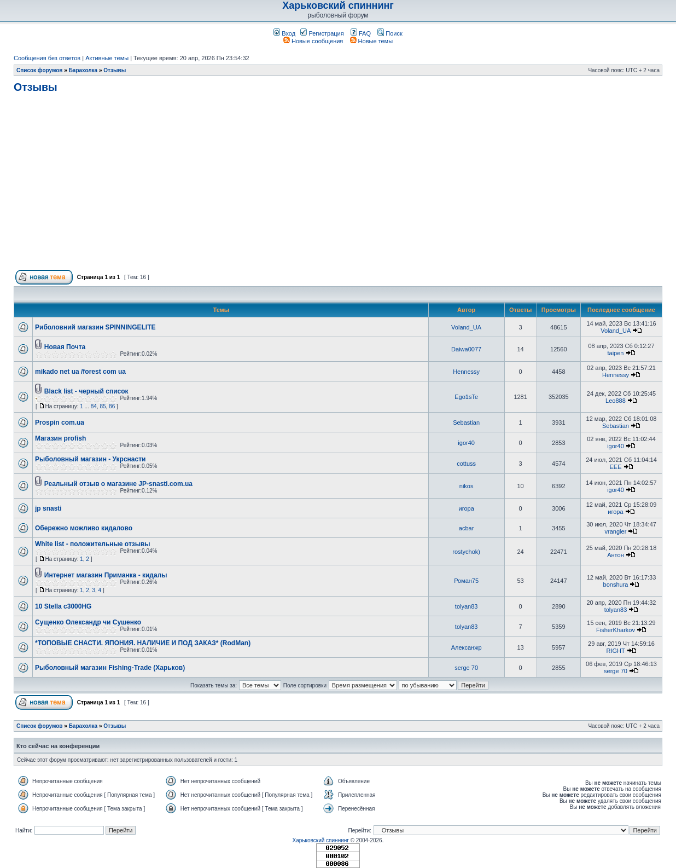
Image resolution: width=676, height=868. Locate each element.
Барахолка (83, 70)
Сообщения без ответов (47, 58)
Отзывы (114, 70)
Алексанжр (466, 647)
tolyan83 (466, 606)
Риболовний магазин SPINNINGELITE (95, 327)
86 (112, 406)
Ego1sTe (466, 397)
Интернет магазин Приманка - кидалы (105, 575)
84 (94, 406)
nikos (466, 486)
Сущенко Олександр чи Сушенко (88, 622)
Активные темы (107, 58)
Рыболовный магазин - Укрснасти (90, 459)
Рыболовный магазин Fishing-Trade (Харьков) (110, 668)
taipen (615, 353)
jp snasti (48, 508)
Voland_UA (466, 327)
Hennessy (466, 371)
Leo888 (615, 400)
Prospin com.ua (59, 422)
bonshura (615, 584)
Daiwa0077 (466, 349)
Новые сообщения (313, 41)
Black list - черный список (86, 391)
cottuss (466, 463)
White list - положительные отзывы (92, 544)
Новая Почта (64, 347)
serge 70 (466, 667)
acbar (466, 528)
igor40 (466, 442)
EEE (615, 467)
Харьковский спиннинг (338, 5)
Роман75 (466, 580)
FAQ (361, 33)
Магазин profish (60, 438)
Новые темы (371, 41)
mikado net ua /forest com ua (80, 371)
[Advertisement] (338, 186)
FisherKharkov (615, 630)
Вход (284, 33)
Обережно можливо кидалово (83, 528)
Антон (615, 555)
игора (466, 508)
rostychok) (466, 551)
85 (103, 406)
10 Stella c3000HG (63, 606)
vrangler (616, 531)
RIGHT (615, 650)
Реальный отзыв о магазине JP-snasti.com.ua (118, 484)
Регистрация (321, 33)
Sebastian (466, 422)
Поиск (390, 33)
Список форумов (39, 70)
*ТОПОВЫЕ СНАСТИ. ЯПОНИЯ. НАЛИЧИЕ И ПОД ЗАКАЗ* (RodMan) (142, 643)
